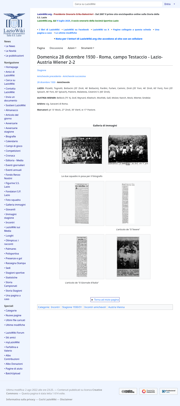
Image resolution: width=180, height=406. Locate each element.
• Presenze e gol (13, 258)
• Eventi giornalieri (14, 165)
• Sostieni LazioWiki (15, 105)
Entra (167, 4)
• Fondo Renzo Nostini (12, 176)
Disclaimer (66, 399)
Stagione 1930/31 (72, 307)
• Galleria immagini (15, 204)
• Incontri (9, 222)
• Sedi (7, 268)
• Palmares (10, 248)
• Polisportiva (11, 253)
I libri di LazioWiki (49, 29)
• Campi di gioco (13, 146)
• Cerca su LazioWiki (9, 82)
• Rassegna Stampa (15, 263)
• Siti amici (10, 337)
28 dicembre (43, 82)
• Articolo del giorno (11, 116)
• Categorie (10, 310)
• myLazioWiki (12, 342)
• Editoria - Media (13, 160)
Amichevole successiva (74, 76)
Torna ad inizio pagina (106, 299)
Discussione (56, 48)
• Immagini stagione (10, 216)
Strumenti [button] (86, 48)
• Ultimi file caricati (14, 320)
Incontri (55, 307)
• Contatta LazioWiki (9, 90)
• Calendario (11, 141)
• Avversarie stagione (10, 129)
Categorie (43, 307)
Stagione (41, 70)
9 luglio (61, 20)
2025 (67, 20)
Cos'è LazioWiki (47, 399)
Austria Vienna (116, 307)
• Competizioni (12, 150)
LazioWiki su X (101, 29)
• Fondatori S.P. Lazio (12, 193)
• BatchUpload (12, 373)
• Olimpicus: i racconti (11, 242)
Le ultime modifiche (66, 32)
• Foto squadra (12, 200)
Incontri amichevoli (95, 307)
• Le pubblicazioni (14, 55)
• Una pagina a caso (12, 297)
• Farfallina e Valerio (11, 348)
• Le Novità (10, 51)
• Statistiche (10, 277)
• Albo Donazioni (13, 363)
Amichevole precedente (49, 76)
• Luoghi (8, 235)
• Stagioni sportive (14, 272)
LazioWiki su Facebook (76, 29)
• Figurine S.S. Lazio (11, 184)
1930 (52, 82)
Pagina (41, 48)
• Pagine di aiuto (13, 368)
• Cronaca (9, 155)
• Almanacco (11, 110)
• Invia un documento (10, 98)
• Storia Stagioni (13, 290)
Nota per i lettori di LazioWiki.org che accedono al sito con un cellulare (99, 38)
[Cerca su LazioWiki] (118, 4)
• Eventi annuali (13, 170)
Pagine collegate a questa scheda (132, 29)
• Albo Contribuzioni (11, 357)
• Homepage (11, 67)
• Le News (9, 46)
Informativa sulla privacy (20, 399)
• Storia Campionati (10, 284)
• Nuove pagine (12, 315)
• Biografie (10, 136)
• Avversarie (10, 123)
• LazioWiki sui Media (12, 229)
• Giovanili (9, 209)
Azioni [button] (71, 48)
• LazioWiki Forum (14, 332)
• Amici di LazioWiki (9, 73)
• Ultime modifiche (14, 325)
